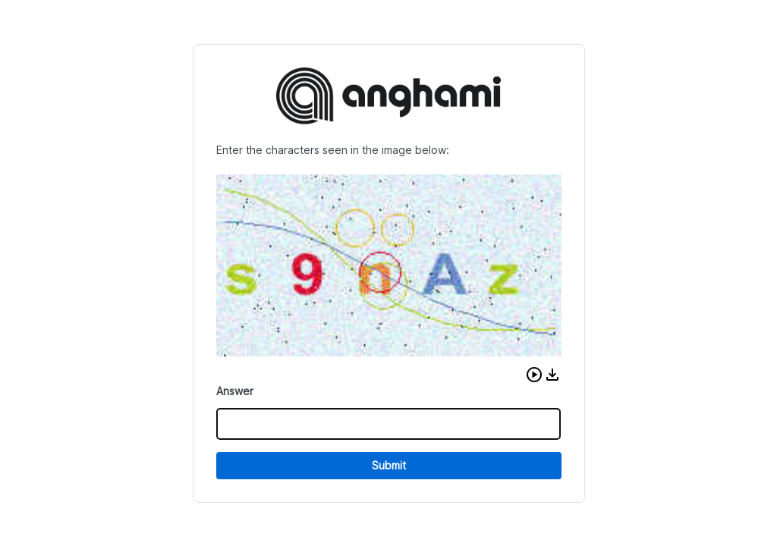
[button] (534, 375)
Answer (234, 390)
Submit (389, 465)
